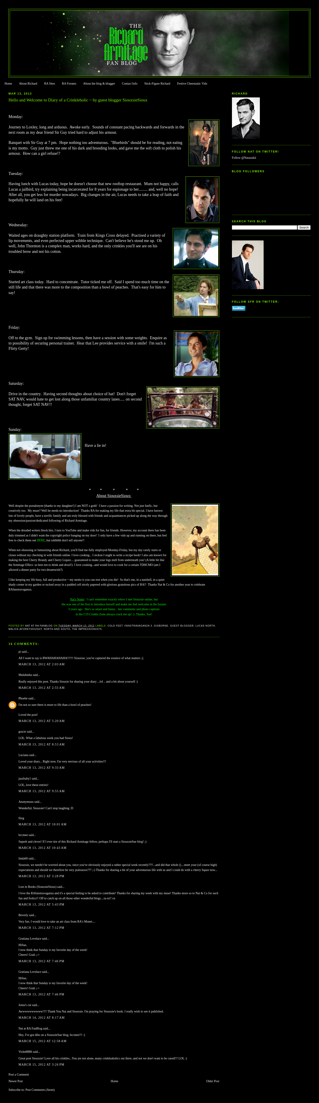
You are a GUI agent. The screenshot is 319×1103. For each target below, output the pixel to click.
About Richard (28, 83)
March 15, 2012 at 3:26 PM (41, 1064)
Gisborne (161, 625)
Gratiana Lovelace (29, 938)
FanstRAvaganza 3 (138, 625)
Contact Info (129, 83)
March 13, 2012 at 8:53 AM (41, 744)
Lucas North (205, 625)
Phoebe (22, 698)
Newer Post (15, 1081)
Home (8, 83)
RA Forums (69, 83)
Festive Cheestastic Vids (192, 83)
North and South (57, 629)
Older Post (212, 1081)
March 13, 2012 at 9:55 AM (41, 791)
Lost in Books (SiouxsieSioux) (37, 886)
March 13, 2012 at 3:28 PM (41, 876)
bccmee (23, 835)
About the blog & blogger (99, 83)
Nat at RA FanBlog (30, 1028)
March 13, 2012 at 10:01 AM (42, 824)
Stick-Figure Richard (157, 83)
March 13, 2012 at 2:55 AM (41, 687)
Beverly (23, 915)
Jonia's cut (24, 1005)
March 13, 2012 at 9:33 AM (41, 767)
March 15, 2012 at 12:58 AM (42, 1041)
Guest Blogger (182, 625)
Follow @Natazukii (244, 157)
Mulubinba (25, 675)
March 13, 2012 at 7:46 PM (41, 961)
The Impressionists (87, 629)
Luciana (23, 755)
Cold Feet (115, 625)
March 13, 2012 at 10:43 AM (42, 848)
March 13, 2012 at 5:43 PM (41, 904)
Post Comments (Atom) (40, 1089)
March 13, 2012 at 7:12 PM (41, 927)
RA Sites (49, 83)
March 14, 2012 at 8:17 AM (41, 1017)
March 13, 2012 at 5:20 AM (41, 721)
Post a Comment (18, 1074)
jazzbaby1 (24, 778)
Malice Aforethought (25, 629)
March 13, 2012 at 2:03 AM (41, 664)
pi (19, 651)
